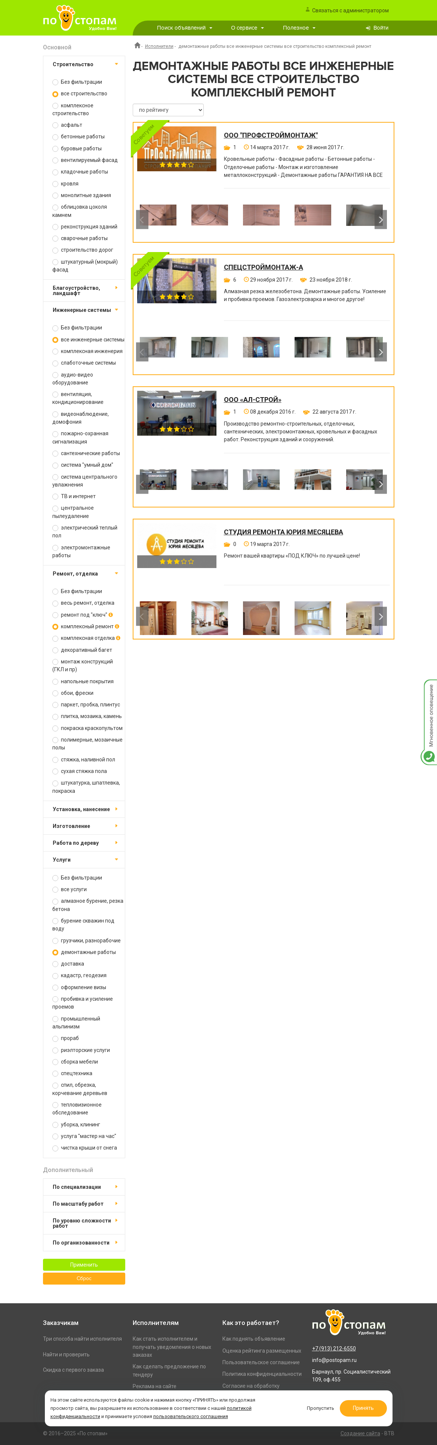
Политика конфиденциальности (262, 1374)
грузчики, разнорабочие (86, 941)
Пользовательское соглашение (261, 1362)
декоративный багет (82, 650)
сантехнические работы (86, 453)
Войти (380, 28)
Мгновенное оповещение (429, 687)
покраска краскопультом (87, 728)
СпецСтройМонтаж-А (263, 267)
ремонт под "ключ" (82, 615)
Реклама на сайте (154, 1386)
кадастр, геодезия (79, 975)
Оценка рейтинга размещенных (261, 1351)
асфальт (67, 125)
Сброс (84, 1278)
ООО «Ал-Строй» (252, 399)
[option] (158, 219)
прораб (65, 1038)
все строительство (79, 93)
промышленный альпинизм (76, 1023)
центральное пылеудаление (73, 512)
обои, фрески (72, 693)
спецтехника (72, 1073)
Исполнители (159, 46)
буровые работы (77, 148)
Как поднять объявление (253, 1339)
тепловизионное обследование (77, 1109)
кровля (65, 184)
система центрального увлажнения (84, 481)
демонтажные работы (84, 952)
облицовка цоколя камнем (79, 211)
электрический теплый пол (84, 532)
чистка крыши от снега (84, 1148)
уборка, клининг (76, 1125)
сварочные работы (80, 238)
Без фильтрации (77, 82)
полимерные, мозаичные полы (87, 744)
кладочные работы (80, 172)
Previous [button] (142, 219)
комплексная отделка (86, 638)
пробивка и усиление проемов (82, 1003)
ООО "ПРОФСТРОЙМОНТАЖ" (271, 135)
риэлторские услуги (81, 1050)
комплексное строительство (72, 109)
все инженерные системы (88, 340)
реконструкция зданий (84, 227)
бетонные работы (78, 137)
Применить (84, 1265)
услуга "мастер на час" (84, 1136)
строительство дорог (82, 250)
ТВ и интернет (74, 496)
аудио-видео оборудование (72, 379)
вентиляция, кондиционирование (78, 398)
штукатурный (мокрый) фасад (85, 266)
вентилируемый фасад (85, 160)
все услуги (69, 889)
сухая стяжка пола (79, 771)
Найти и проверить (66, 1354)
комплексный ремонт (85, 626)
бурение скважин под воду (83, 925)
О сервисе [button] (247, 28)
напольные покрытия (83, 681)
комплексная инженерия (87, 351)
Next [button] (381, 219)
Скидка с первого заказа (73, 1370)
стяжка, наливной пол (83, 760)
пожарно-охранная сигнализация (80, 437)
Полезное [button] (299, 28)
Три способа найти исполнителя (82, 1339)
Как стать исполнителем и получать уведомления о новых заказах (172, 1347)
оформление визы (79, 987)
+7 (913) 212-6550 (334, 1349)
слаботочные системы (84, 363)
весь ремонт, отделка (83, 603)
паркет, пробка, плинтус (86, 705)
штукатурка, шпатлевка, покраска (86, 787)
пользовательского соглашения (190, 1416)
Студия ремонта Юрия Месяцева (283, 532)
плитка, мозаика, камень (87, 716)
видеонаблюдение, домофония (80, 418)
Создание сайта (360, 1433)
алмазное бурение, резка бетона (87, 905)
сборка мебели (75, 1062)
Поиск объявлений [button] (184, 28)
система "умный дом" (82, 465)
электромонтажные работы (81, 551)
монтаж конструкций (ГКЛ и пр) (82, 665)
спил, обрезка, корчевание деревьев (79, 1089)
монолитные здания (81, 195)
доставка (68, 964)
